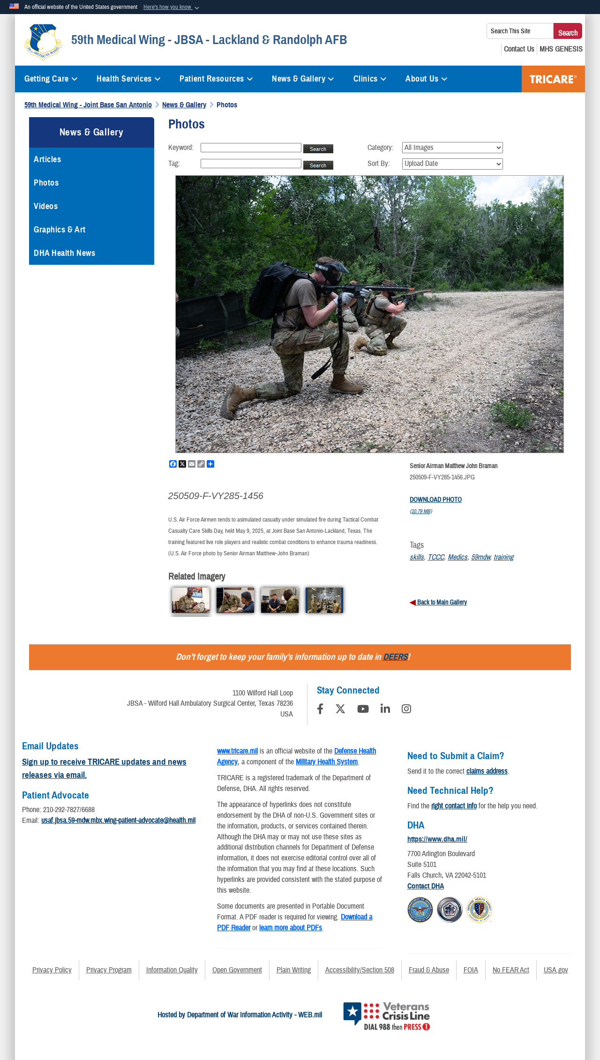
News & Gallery (303, 79)
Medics (457, 557)
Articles (47, 159)
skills (417, 557)
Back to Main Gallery (441, 602)
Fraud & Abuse (429, 970)
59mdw (480, 557)
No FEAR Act (511, 970)
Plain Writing (294, 970)
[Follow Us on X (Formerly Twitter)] (340, 710)
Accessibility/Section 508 (359, 970)
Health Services (129, 79)
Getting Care (51, 79)
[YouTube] (363, 710)
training (503, 557)
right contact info (454, 806)
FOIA (471, 970)
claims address (487, 771)
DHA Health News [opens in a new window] (64, 253)
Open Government (237, 970)
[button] (172, 7)
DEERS (395, 656)
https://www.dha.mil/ (437, 839)
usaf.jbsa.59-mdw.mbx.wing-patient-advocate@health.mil (118, 820)
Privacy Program (109, 970)
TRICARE (553, 79)
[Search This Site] (520, 31)
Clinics (370, 79)
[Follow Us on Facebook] (320, 710)
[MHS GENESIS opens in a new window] (561, 49)
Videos (46, 206)
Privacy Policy (52, 970)
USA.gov (556, 970)
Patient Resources (216, 79)
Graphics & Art (60, 229)
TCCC (436, 557)
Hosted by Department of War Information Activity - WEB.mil (240, 1015)
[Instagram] (406, 710)
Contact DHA (425, 886)
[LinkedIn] (385, 710)
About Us (426, 79)
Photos (46, 183)
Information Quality (172, 970)
